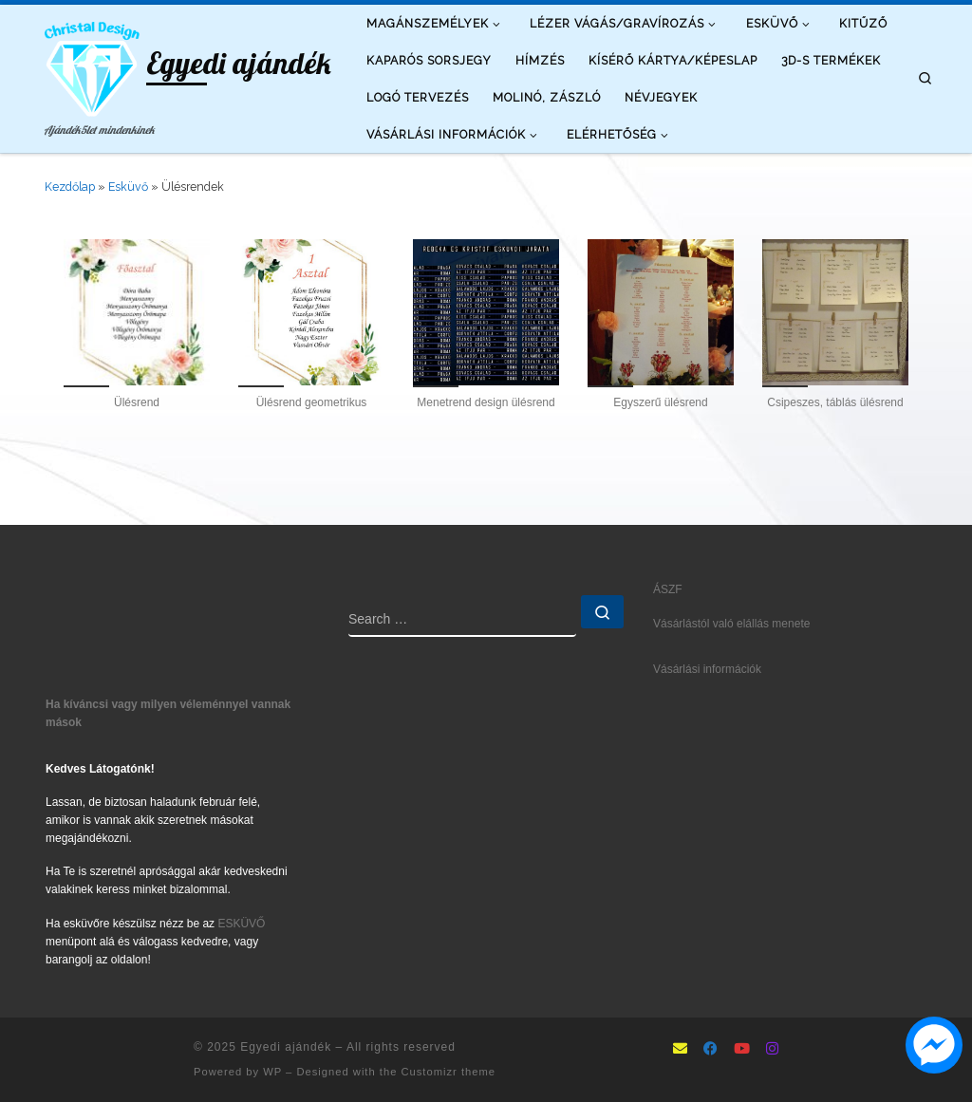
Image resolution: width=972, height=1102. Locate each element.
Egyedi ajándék (285, 1047)
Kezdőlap (70, 186)
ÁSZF (667, 589)
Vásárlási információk (707, 669)
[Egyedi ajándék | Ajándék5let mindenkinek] (92, 65)
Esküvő (128, 186)
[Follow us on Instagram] (772, 1049)
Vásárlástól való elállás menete (731, 623)
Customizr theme (448, 1071)
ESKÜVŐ (241, 923)
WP (272, 1071)
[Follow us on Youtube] (742, 1049)
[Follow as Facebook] (710, 1049)
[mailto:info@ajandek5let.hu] (680, 1049)
